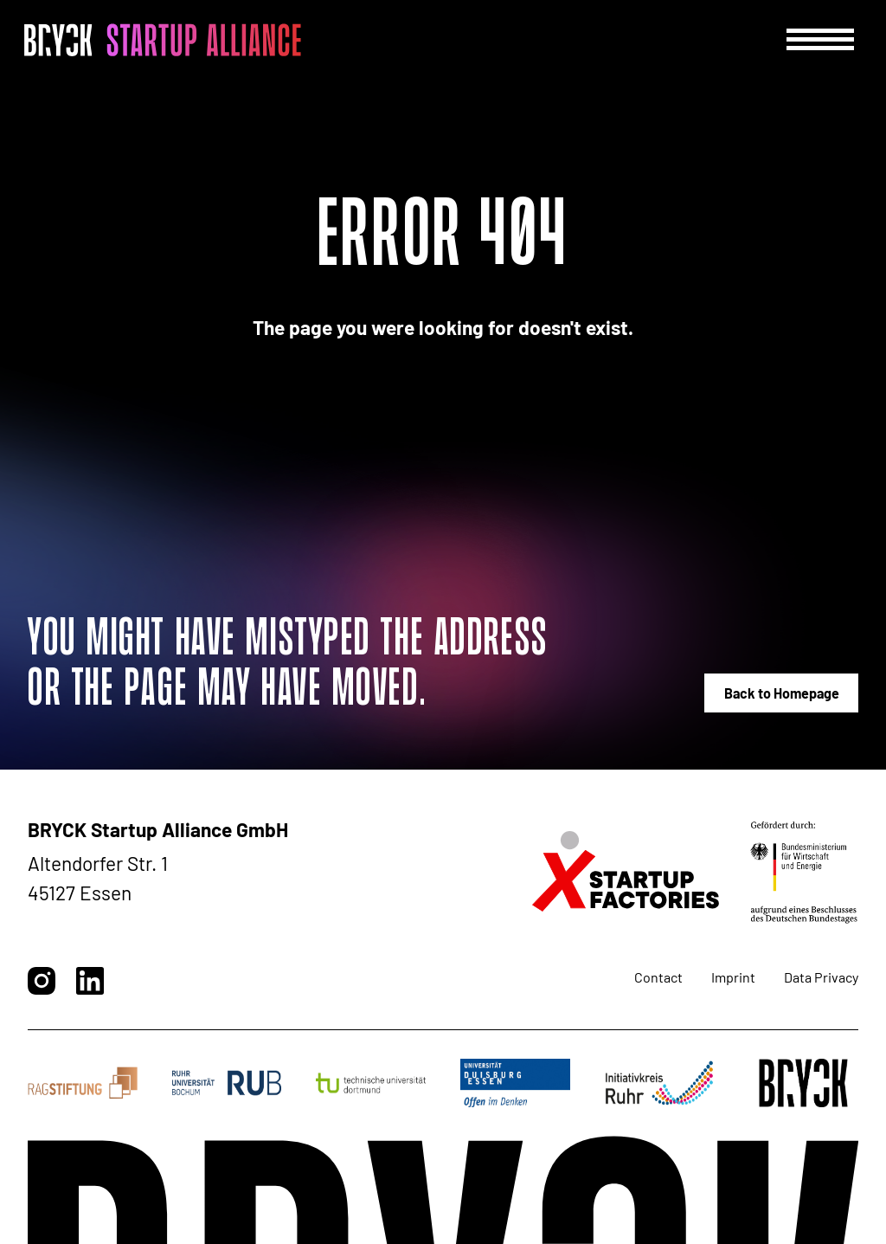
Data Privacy (821, 977)
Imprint (733, 977)
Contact (658, 977)
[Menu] (820, 40)
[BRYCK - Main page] (162, 39)
